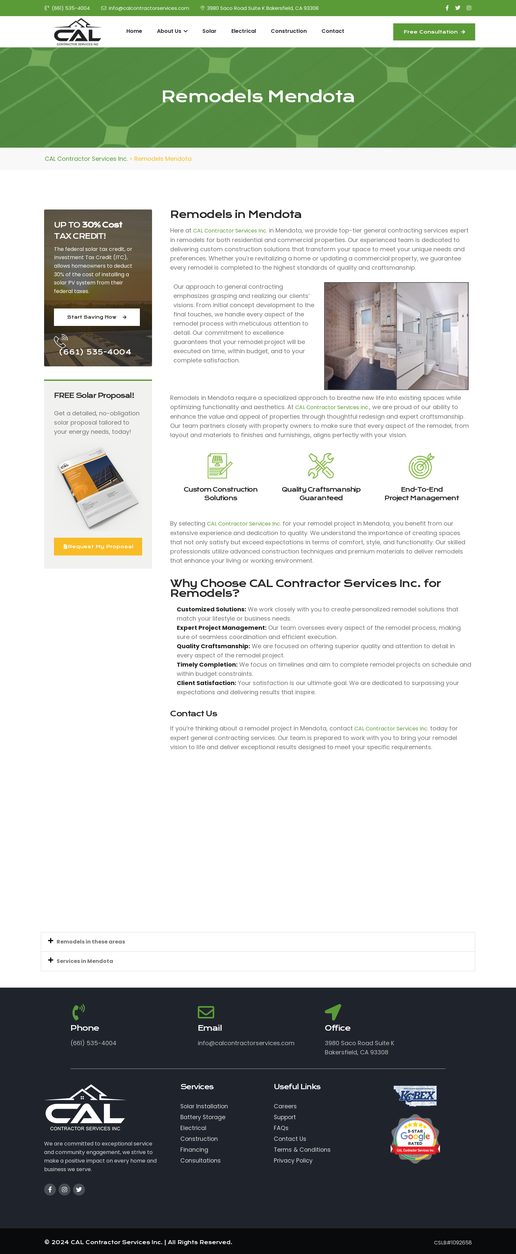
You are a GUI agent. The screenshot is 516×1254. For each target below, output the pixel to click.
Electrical (243, 31)
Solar (209, 31)
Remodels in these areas (91, 942)
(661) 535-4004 (67, 8)
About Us (172, 31)
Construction (289, 31)
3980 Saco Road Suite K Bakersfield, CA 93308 (260, 8)
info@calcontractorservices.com (145, 8)
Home (134, 31)
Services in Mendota (85, 961)
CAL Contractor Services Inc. (230, 230)
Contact (333, 31)
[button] (258, 941)
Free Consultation (434, 32)
